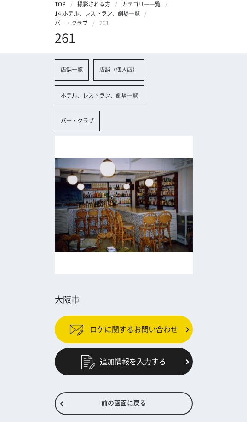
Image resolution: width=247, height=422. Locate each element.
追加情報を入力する (123, 361)
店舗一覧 (72, 69)
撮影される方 (93, 4)
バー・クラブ (71, 23)
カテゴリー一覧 (141, 4)
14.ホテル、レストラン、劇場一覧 (97, 13)
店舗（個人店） (118, 69)
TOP (60, 4)
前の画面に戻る (123, 403)
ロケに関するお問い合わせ (123, 329)
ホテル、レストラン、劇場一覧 (99, 95)
